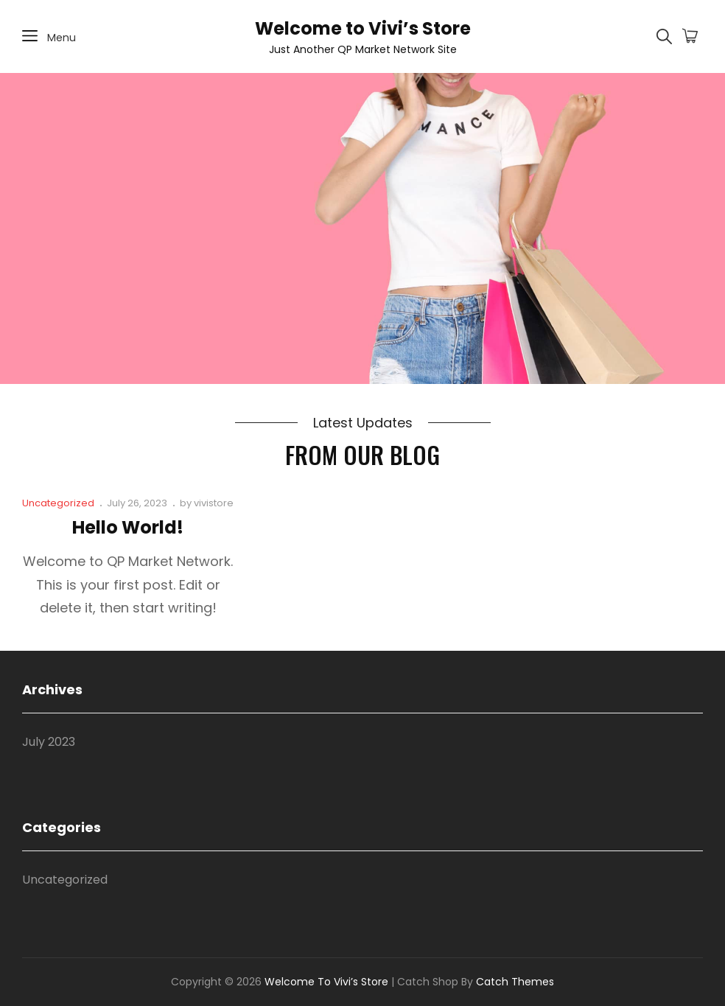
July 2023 (48, 741)
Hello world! (127, 527)
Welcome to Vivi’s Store (363, 28)
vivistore (214, 503)
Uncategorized (58, 503)
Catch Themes (515, 981)
